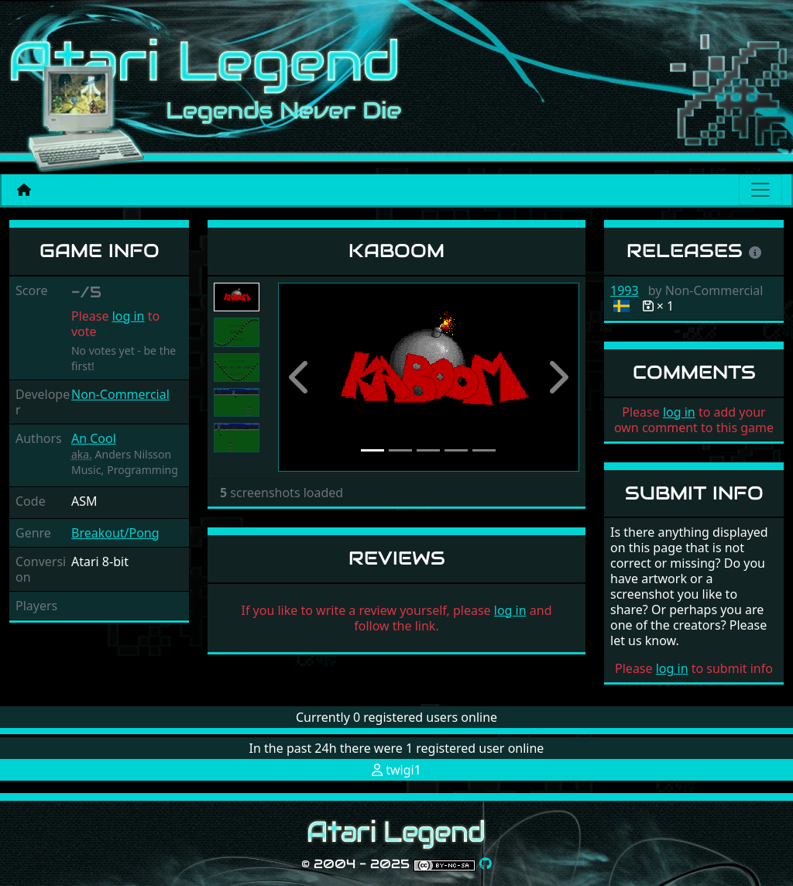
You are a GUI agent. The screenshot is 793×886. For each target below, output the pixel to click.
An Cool (93, 438)
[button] (300, 377)
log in (128, 316)
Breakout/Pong (115, 532)
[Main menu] (760, 189)
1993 (624, 290)
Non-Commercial (120, 394)
